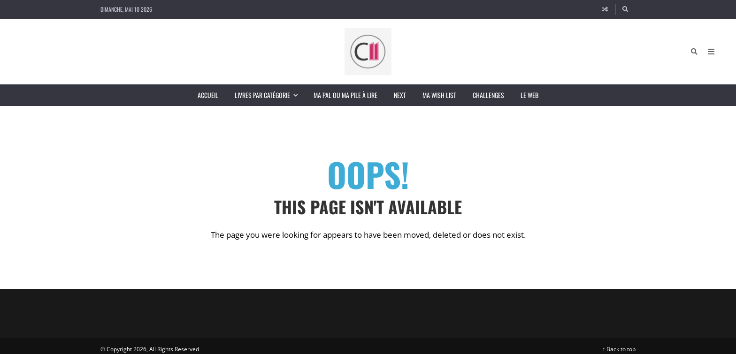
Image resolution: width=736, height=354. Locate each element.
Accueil (208, 95)
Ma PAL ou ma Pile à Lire (345, 95)
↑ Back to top (619, 349)
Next (400, 95)
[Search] (625, 9)
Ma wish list (439, 95)
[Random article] (605, 9)
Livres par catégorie (270, 95)
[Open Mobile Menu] (711, 51)
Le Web (529, 95)
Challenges (488, 95)
